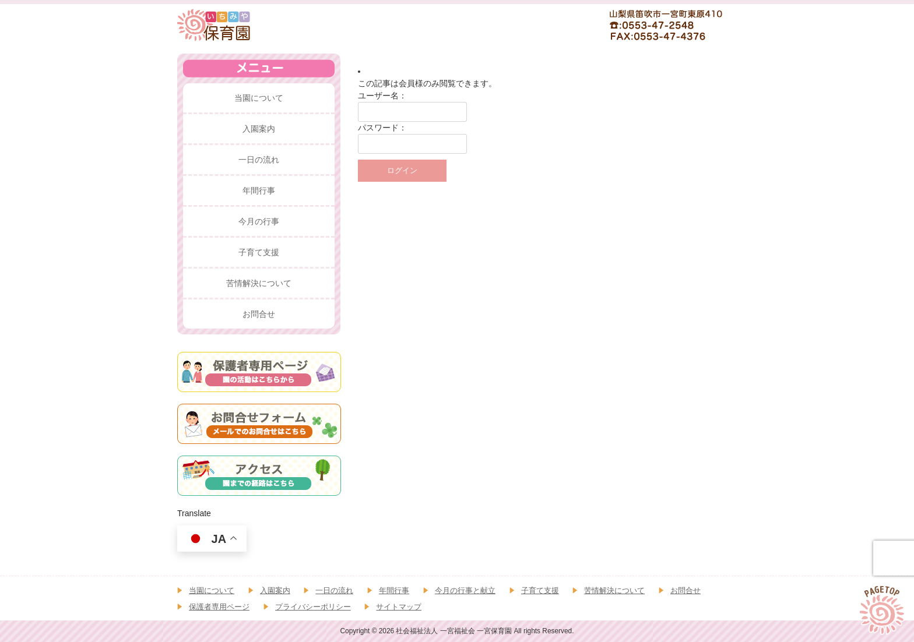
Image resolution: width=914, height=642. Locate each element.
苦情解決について (614, 590)
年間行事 (394, 590)
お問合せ (685, 590)
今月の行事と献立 (465, 590)
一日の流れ (334, 590)
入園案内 (275, 590)
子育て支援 (540, 590)
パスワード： (382, 127)
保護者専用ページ (219, 606)
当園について (211, 590)
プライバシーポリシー (313, 606)
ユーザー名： (382, 95)
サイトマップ (398, 606)
